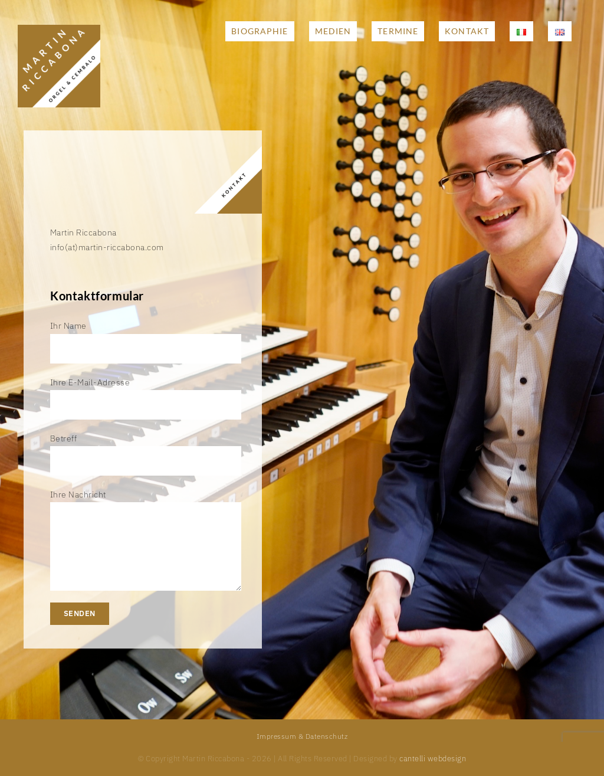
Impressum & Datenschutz (302, 736)
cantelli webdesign (432, 759)
